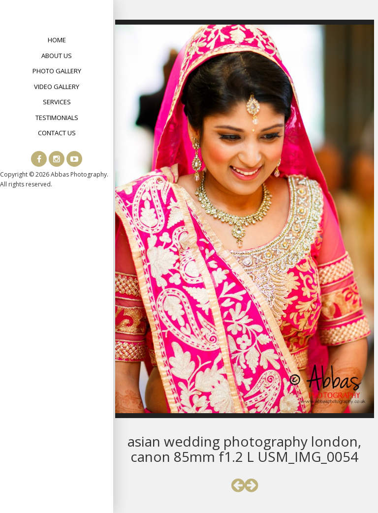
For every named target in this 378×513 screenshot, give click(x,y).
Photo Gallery (56, 70)
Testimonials (56, 117)
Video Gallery (56, 86)
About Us (56, 55)
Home (57, 39)
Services (57, 101)
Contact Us (57, 132)
